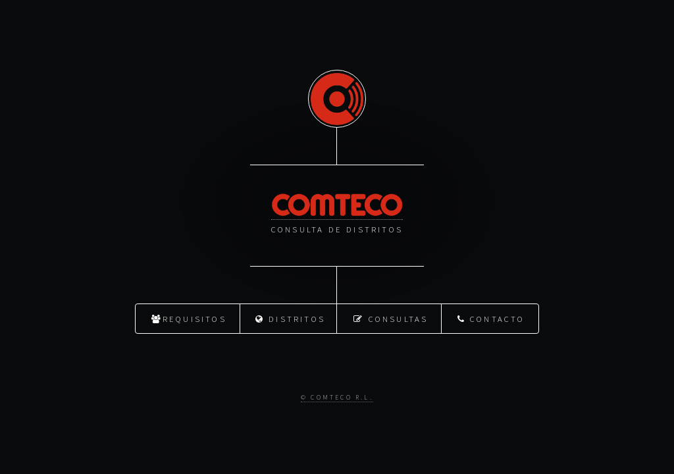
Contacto (491, 318)
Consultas (390, 318)
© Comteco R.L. (337, 397)
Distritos (290, 318)
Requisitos (188, 318)
